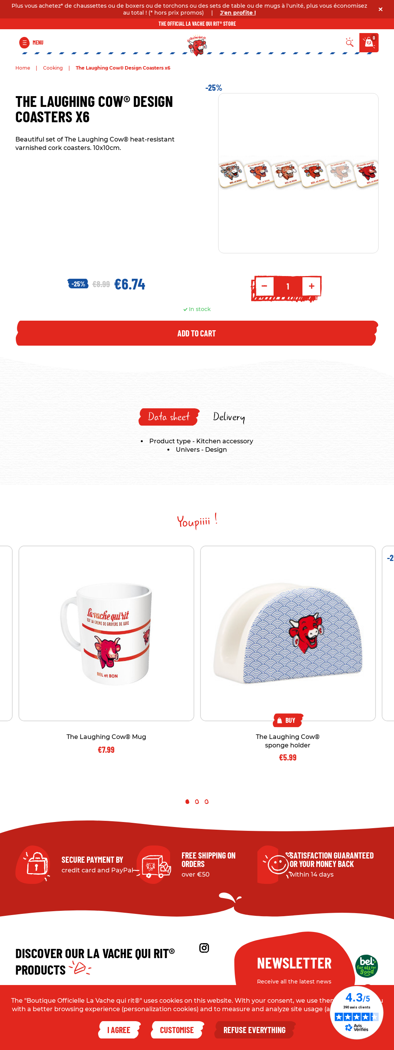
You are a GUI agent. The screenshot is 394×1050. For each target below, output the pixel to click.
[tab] (169, 417)
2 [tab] (197, 801)
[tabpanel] (288, 653)
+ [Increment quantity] (311, 286)
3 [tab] (207, 801)
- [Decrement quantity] (264, 286)
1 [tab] (187, 801)
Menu (38, 42)
